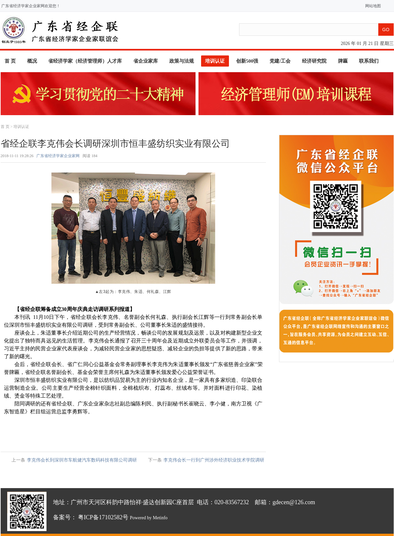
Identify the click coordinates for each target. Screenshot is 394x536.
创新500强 (247, 61)
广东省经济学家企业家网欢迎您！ (30, 6)
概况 (32, 61)
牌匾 (343, 61)
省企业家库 (145, 61)
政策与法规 (181, 61)
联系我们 (369, 61)
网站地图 (371, 6)
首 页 (10, 61)
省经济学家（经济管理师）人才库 (85, 61)
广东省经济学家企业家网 (58, 156)
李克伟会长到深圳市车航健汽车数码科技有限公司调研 (82, 460)
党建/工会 (280, 61)
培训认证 (215, 61)
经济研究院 (314, 61)
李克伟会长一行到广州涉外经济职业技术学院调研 (213, 460)
